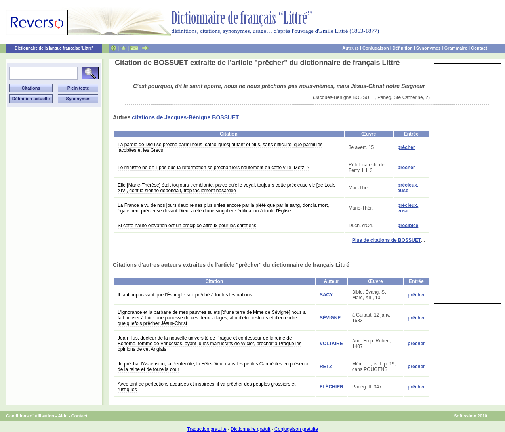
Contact (479, 48)
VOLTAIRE (331, 343)
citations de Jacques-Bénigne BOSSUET (185, 117)
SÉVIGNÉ (330, 318)
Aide (62, 415)
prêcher (406, 147)
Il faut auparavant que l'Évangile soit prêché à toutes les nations (185, 295)
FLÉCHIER (331, 387)
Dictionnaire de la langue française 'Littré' (54, 48)
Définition (403, 48)
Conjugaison (375, 48)
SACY (326, 295)
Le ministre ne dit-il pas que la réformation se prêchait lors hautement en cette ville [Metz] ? (213, 167)
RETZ (326, 366)
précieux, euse (408, 187)
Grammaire (455, 48)
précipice (408, 225)
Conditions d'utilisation (30, 415)
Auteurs (350, 48)
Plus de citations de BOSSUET (386, 240)
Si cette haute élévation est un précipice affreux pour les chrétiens (187, 225)
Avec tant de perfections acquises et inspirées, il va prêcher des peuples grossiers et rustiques (206, 386)
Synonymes (428, 48)
